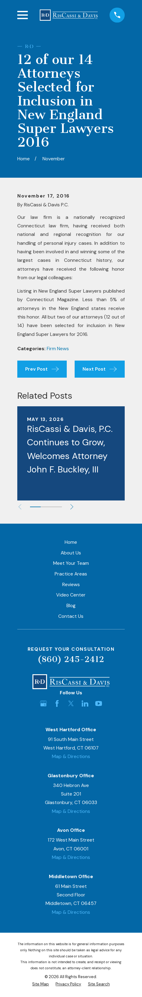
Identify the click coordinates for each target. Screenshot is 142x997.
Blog (71, 605)
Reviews (71, 584)
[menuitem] (40, 984)
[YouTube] (98, 703)
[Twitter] (71, 703)
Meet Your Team (71, 563)
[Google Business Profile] (43, 703)
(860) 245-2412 (71, 659)
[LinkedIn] (85, 703)
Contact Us (70, 616)
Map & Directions (71, 756)
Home (71, 542)
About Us (71, 553)
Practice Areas (71, 574)
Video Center (71, 595)
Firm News (58, 348)
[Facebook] (57, 703)
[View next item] (71, 506)
